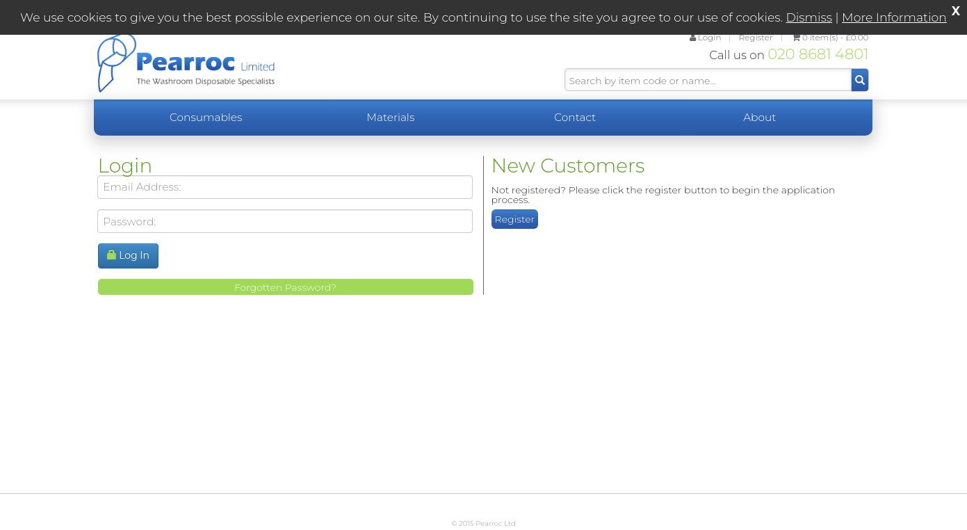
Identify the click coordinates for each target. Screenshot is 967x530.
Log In (128, 255)
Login (706, 37)
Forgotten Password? (285, 287)
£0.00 (831, 37)
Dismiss (809, 17)
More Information (894, 17)
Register (755, 37)
